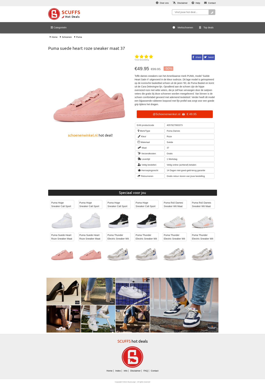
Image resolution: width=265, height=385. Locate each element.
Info (125, 370)
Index (118, 370)
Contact (155, 370)
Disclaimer (135, 370)
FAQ (145, 370)
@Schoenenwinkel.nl (175, 114)
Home (110, 370)
